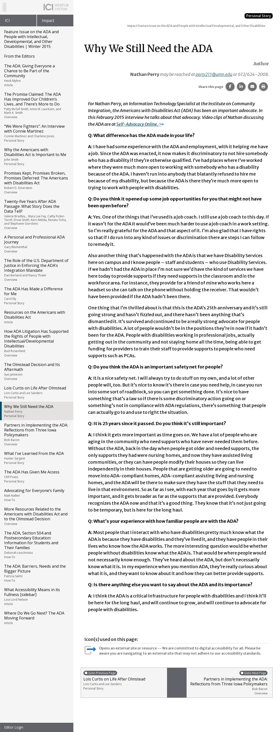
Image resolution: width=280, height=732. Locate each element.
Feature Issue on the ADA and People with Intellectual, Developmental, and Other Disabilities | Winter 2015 (31, 39)
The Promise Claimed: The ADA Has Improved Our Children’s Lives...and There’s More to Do (36, 105)
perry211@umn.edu (213, 74)
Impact (48, 20)
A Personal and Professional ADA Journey (36, 243)
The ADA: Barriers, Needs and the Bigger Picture (36, 573)
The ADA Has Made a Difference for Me (36, 295)
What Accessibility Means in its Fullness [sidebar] (36, 596)
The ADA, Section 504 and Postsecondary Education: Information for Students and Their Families (36, 544)
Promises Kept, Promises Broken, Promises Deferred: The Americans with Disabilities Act (36, 182)
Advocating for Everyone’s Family (36, 495)
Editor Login (13, 727)
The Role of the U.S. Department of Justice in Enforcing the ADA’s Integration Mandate (36, 270)
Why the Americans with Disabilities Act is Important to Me (36, 156)
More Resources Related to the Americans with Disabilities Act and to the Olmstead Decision (36, 516)
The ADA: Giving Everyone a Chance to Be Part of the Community (36, 75)
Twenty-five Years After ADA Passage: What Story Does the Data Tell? (36, 214)
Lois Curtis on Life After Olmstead (36, 392)
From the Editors (19, 56)
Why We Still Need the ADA (36, 411)
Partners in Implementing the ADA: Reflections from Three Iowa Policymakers (36, 434)
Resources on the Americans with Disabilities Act (36, 317)
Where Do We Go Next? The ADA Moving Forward (36, 617)
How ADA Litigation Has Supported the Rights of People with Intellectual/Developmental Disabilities (36, 343)
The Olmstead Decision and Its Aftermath (36, 371)
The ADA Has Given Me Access (36, 476)
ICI (7, 20)
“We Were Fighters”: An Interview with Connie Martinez (36, 133)
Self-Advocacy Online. (140, 124)
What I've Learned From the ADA (36, 458)
